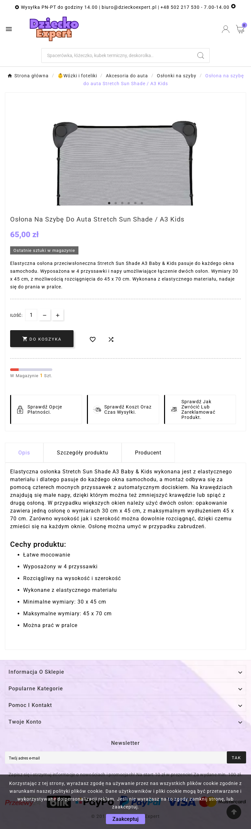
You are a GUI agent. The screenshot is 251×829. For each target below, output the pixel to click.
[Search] (200, 55)
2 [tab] (115, 203)
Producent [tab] (148, 453)
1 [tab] (109, 203)
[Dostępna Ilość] (31, 315)
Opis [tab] (24, 453)
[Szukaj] (117, 55)
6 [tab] (142, 203)
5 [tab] (135, 203)
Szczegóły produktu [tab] (82, 453)
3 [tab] (122, 203)
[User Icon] (225, 29)
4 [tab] (129, 203)
